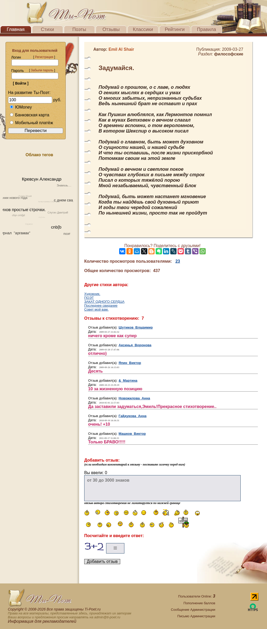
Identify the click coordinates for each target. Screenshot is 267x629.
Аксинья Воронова (135, 345)
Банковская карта (29, 115)
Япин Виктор (130, 363)
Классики (143, 29)
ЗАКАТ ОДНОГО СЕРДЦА (104, 302)
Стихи (47, 29)
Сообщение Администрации (193, 610)
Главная (16, 29)
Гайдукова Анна (133, 416)
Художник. (92, 294)
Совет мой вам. (96, 309)
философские (228, 54)
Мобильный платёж (31, 123)
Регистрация (44, 57)
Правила (206, 29)
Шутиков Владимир (136, 327)
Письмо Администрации (196, 616)
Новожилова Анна (134, 398)
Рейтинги (175, 29)
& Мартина (128, 380)
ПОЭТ (89, 298)
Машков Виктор (132, 434)
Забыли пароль (42, 70)
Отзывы (111, 29)
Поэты (79, 29)
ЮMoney (21, 107)
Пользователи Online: (196, 596)
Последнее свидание (101, 305)
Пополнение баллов (199, 603)
